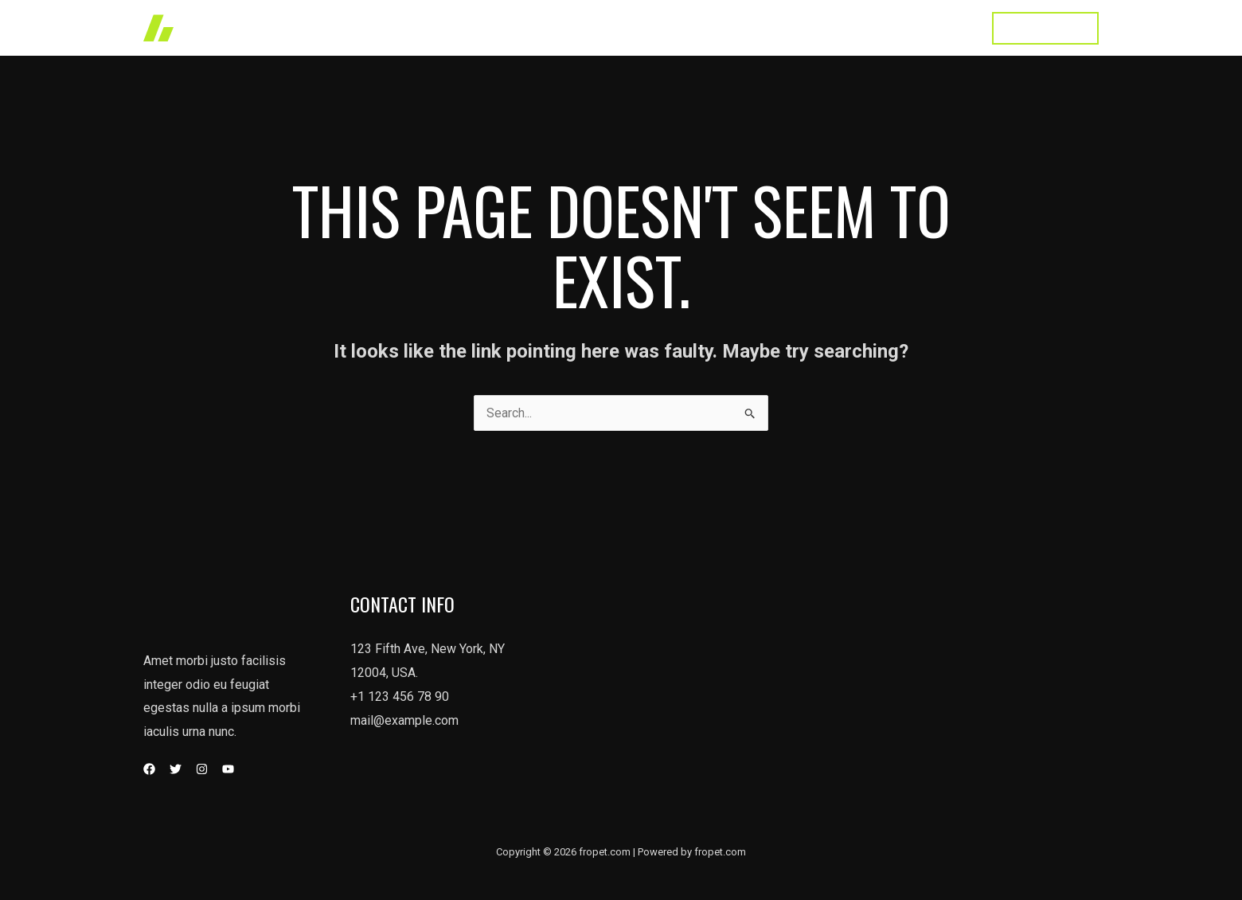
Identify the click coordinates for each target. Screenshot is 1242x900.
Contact (942, 27)
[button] (1045, 28)
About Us (780, 27)
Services (704, 27)
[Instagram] (202, 769)
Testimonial (863, 27)
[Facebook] (149, 769)
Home (576, 27)
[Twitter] (176, 769)
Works (636, 27)
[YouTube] (228, 769)
